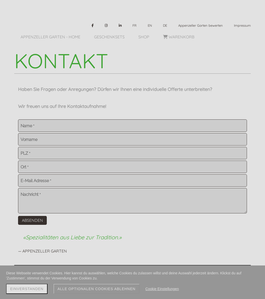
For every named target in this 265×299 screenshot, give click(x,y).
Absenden (32, 220)
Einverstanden (26, 289)
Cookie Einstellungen (162, 289)
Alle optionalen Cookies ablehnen (96, 289)
